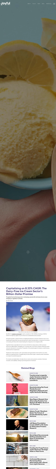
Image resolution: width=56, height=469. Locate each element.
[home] (5, 3)
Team (39, 3)
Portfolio (48, 3)
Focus (34, 3)
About (29, 3)
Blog (43, 3)
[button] (53, 3)
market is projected (16, 334)
